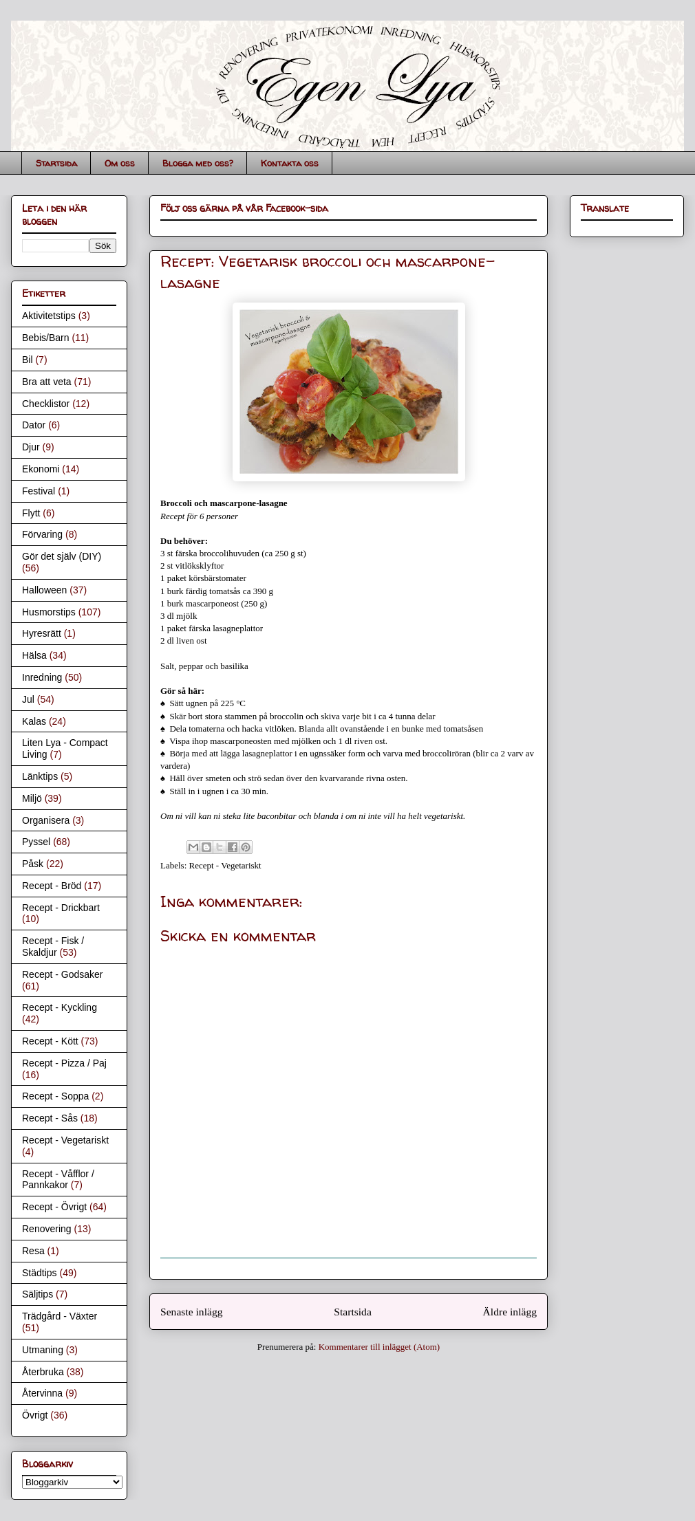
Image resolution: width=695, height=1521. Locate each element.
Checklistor (46, 403)
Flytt (31, 512)
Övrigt (34, 1415)
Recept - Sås (50, 1118)
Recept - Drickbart (61, 907)
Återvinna (42, 1393)
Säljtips (37, 1294)
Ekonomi (40, 468)
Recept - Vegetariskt (225, 865)
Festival (38, 490)
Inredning (42, 677)
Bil (27, 359)
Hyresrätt (41, 633)
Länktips (40, 776)
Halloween (44, 589)
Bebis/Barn (45, 337)
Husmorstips (49, 611)
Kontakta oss (290, 163)
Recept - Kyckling (59, 1007)
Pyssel (36, 841)
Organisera (46, 820)
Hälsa (34, 655)
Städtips (39, 1272)
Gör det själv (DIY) (61, 556)
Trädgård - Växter (59, 1316)
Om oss (120, 163)
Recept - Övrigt (54, 1206)
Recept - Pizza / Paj (64, 1063)
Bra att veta (47, 381)
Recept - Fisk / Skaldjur (53, 946)
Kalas (34, 721)
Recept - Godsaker (62, 974)
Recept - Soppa (55, 1096)
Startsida (56, 163)
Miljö (32, 798)
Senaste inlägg (191, 1311)
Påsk (32, 863)
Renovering (47, 1228)
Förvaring (42, 534)
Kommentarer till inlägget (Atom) (379, 1347)
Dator (33, 424)
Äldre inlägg (510, 1311)
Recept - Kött (50, 1041)
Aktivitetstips (49, 315)
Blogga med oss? (197, 163)
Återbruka (43, 1371)
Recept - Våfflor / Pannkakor (58, 1179)
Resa (33, 1250)
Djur (31, 446)
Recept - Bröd (51, 885)
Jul (28, 699)
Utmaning (42, 1349)
